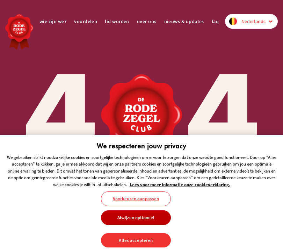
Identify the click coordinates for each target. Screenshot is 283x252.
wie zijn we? (52, 21)
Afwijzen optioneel (135, 220)
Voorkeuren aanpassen (136, 201)
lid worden (117, 21)
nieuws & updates (184, 21)
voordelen (85, 21)
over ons (147, 21)
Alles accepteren (136, 243)
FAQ (215, 21)
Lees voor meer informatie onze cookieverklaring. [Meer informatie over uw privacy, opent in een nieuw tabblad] (180, 187)
